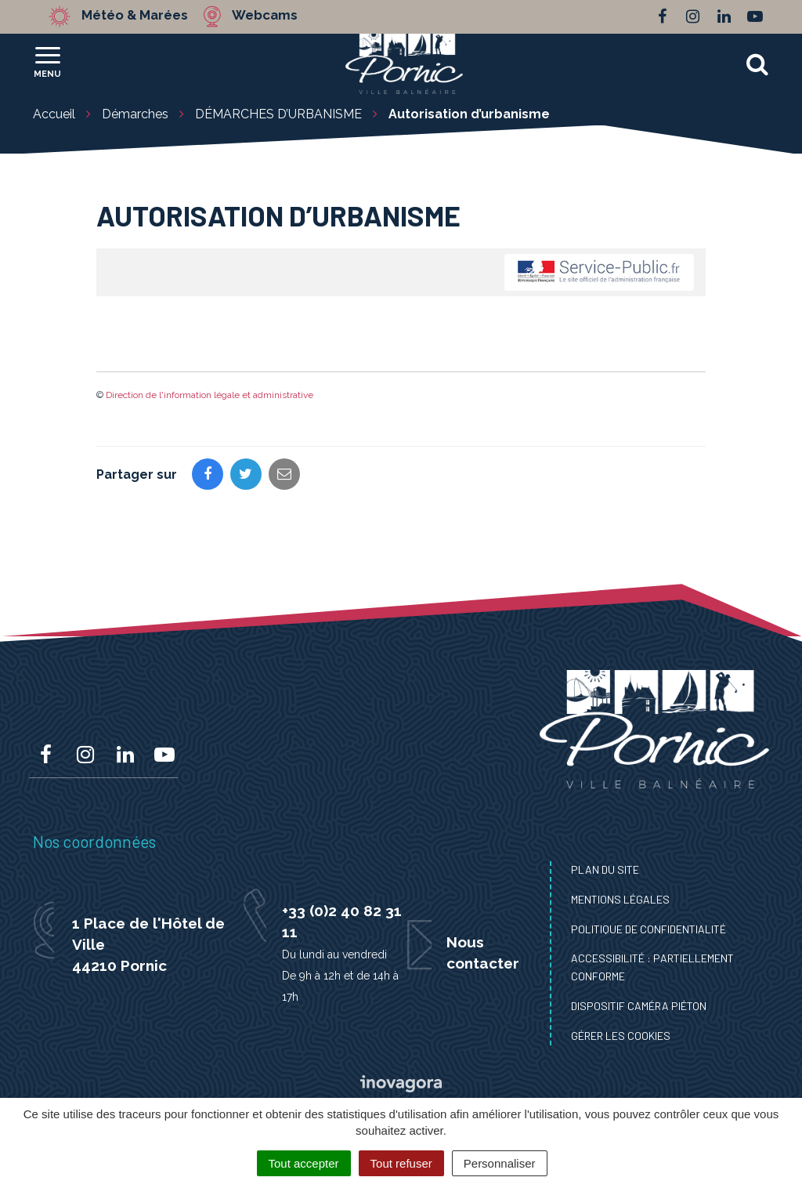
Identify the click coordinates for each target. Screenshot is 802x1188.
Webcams (267, 16)
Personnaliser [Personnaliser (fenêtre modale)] (500, 1163)
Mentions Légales (620, 899)
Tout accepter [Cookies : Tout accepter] (304, 1163)
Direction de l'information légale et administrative (209, 394)
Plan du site (605, 869)
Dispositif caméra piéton (638, 1005)
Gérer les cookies (620, 1035)
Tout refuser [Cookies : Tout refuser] (401, 1163)
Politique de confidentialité (648, 929)
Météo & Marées (136, 16)
